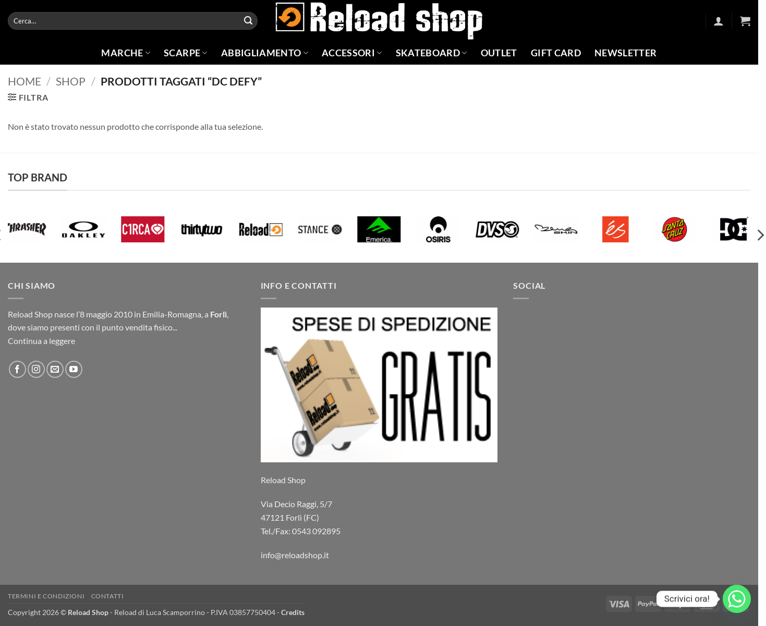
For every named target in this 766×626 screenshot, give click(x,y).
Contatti (107, 596)
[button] (718, 20)
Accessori (352, 52)
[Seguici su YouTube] (73, 369)
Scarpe (186, 52)
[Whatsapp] (737, 599)
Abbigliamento (264, 52)
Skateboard (431, 52)
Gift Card (556, 52)
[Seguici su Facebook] (17, 369)
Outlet (499, 52)
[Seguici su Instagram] (36, 369)
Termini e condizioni (46, 596)
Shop (71, 81)
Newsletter (625, 52)
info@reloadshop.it (295, 555)
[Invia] (248, 21)
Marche (125, 52)
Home (24, 81)
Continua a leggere (41, 341)
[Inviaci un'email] (55, 369)
